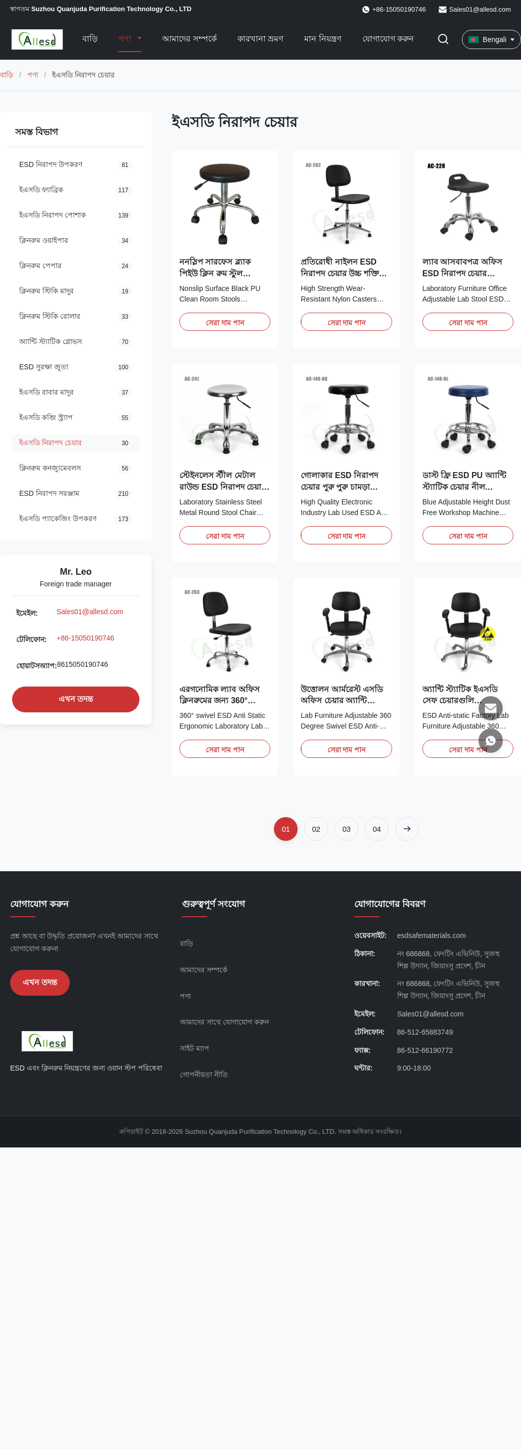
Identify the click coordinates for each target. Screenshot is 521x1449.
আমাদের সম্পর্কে (189, 38)
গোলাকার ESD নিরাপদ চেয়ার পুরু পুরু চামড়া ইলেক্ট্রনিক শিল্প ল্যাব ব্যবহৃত (346, 486)
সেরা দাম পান (225, 323)
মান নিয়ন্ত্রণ (322, 38)
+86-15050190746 (85, 638)
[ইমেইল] (491, 708)
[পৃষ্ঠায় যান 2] (316, 829)
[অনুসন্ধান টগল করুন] (443, 39)
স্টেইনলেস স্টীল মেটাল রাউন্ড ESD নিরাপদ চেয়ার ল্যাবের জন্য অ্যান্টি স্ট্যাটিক (224, 486)
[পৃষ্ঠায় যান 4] (377, 829)
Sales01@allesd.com (480, 9)
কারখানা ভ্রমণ (260, 38)
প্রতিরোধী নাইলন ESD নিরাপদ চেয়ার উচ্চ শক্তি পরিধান (339, 273)
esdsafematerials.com (431, 935)
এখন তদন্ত (76, 699)
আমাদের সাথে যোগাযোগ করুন (224, 1022)
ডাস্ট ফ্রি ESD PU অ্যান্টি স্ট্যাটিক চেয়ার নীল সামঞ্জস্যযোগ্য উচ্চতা (464, 486)
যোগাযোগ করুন (388, 38)
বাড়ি (90, 38)
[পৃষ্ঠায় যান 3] (346, 829)
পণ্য (125, 38)
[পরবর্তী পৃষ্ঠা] (407, 829)
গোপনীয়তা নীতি (204, 1075)
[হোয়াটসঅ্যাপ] (491, 741)
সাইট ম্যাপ (194, 1048)
